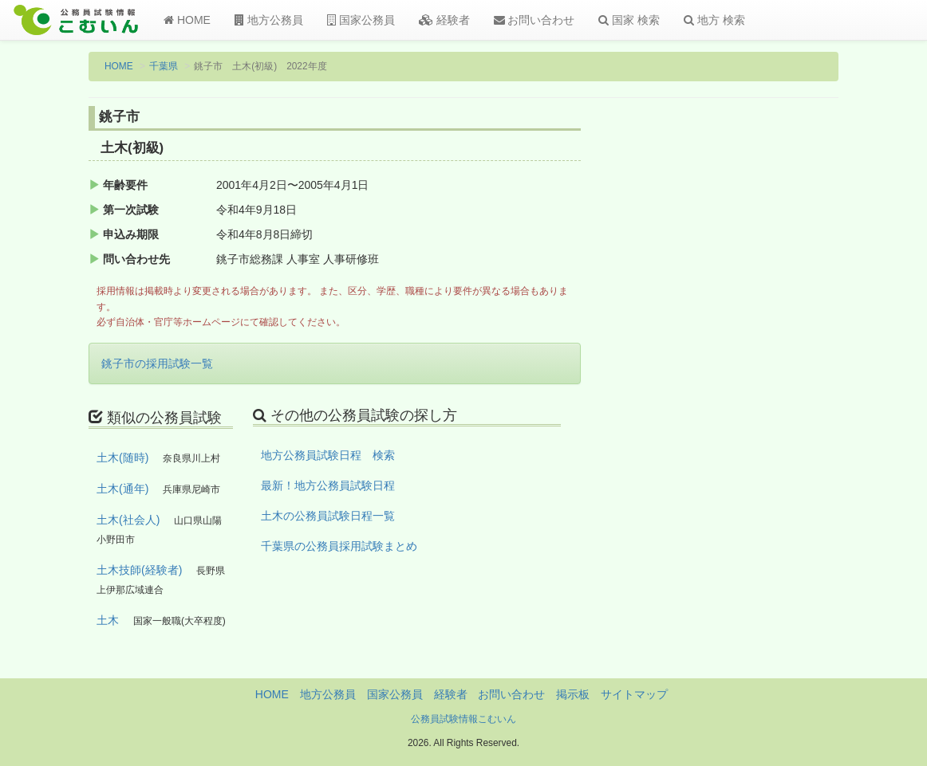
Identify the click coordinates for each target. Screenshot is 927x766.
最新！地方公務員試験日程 (328, 485)
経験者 (444, 20)
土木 (108, 620)
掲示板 (573, 694)
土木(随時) (122, 457)
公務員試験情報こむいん (463, 719)
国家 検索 (629, 20)
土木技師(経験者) (139, 570)
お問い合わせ (534, 20)
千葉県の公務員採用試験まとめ (339, 546)
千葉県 (163, 66)
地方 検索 (714, 20)
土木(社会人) (128, 519)
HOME (187, 20)
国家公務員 (361, 20)
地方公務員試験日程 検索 (328, 455)
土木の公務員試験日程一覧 (328, 515)
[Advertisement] (753, 369)
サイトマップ (634, 694)
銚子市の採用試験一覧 (157, 363)
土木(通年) (122, 488)
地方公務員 (269, 20)
